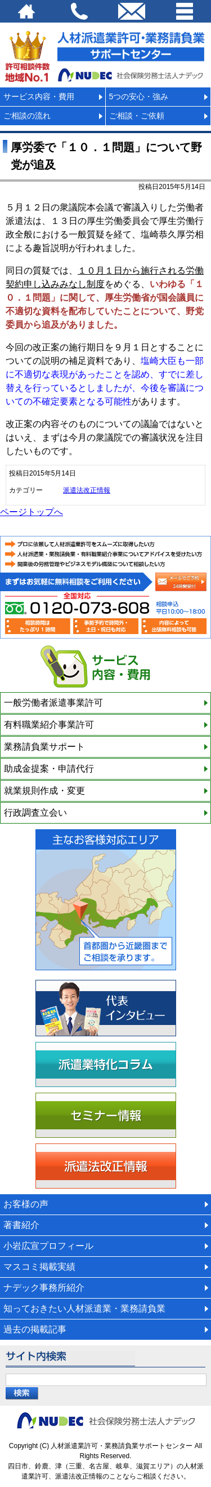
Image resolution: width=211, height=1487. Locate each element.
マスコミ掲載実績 (39, 1267)
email (132, 11)
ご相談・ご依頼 (136, 115)
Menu (184, 11)
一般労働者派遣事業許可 (53, 702)
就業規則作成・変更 (44, 790)
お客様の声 (25, 1204)
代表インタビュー (105, 1008)
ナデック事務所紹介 (43, 1287)
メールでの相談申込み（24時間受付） (180, 582)
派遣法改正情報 (86, 490)
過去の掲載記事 (34, 1329)
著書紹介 (21, 1225)
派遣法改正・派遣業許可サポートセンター (105, 55)
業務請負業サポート (44, 746)
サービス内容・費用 (38, 96)
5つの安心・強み (139, 96)
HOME (26, 11)
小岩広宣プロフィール (48, 1246)
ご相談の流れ (27, 115)
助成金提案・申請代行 (49, 768)
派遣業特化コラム (105, 1064)
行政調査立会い (35, 812)
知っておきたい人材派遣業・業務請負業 (84, 1308)
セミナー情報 (105, 1115)
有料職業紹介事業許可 (49, 724)
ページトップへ (31, 512)
